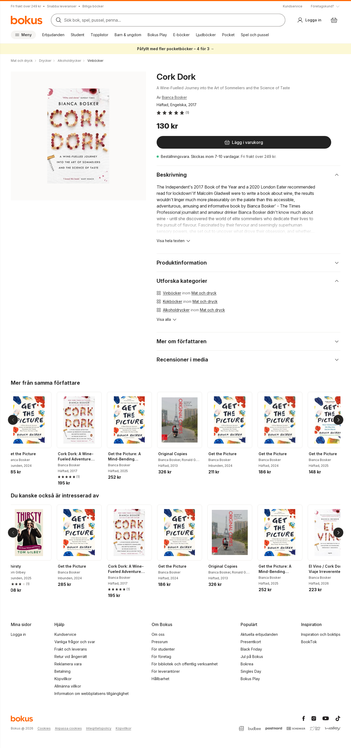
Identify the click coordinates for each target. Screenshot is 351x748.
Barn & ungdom (128, 34)
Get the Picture (26, 453)
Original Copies (176, 453)
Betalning (62, 671)
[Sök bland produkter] (168, 20)
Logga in (18, 634)
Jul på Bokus (252, 656)
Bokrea (247, 664)
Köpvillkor (63, 678)
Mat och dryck (204, 293)
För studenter (163, 649)
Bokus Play (157, 34)
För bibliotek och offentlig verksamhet (185, 664)
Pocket (228, 34)
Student (77, 34)
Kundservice (292, 6)
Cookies (44, 728)
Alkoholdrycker (176, 310)
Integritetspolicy (98, 728)
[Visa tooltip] (325, 6)
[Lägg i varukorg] (190, 142)
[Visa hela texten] (174, 241)
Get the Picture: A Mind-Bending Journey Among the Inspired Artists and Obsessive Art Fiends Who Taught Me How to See (132, 456)
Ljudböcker (206, 34)
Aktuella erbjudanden (259, 634)
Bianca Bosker (174, 97)
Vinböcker (172, 293)
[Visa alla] (167, 319)
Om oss (158, 634)
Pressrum (160, 641)
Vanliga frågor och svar (74, 641)
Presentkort (251, 641)
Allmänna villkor (67, 686)
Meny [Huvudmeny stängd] (23, 34)
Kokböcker (172, 301)
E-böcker (181, 34)
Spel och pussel (255, 34)
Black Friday (251, 649)
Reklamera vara (68, 664)
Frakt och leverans (70, 649)
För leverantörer (166, 671)
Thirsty (18, 566)
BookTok (309, 641)
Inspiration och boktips (320, 634)
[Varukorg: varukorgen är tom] (334, 20)
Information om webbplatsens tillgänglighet (91, 693)
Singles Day (251, 671)
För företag (161, 656)
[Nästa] (338, 420)
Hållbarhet (160, 678)
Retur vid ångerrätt (70, 656)
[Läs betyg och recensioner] (173, 113)
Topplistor (99, 34)
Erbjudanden (53, 34)
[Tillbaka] (13, 420)
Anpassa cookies (68, 728)
